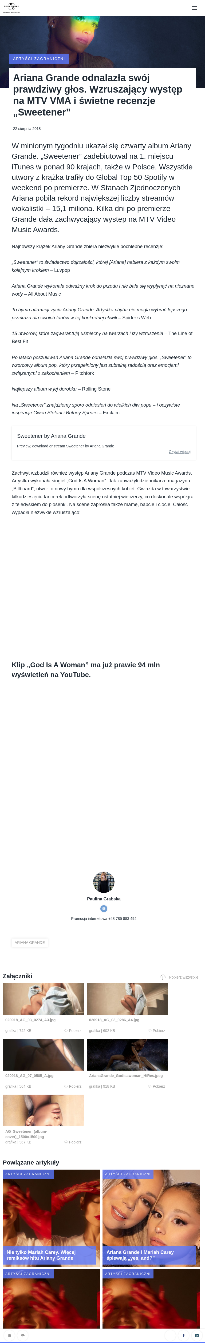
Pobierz (55, 1030)
